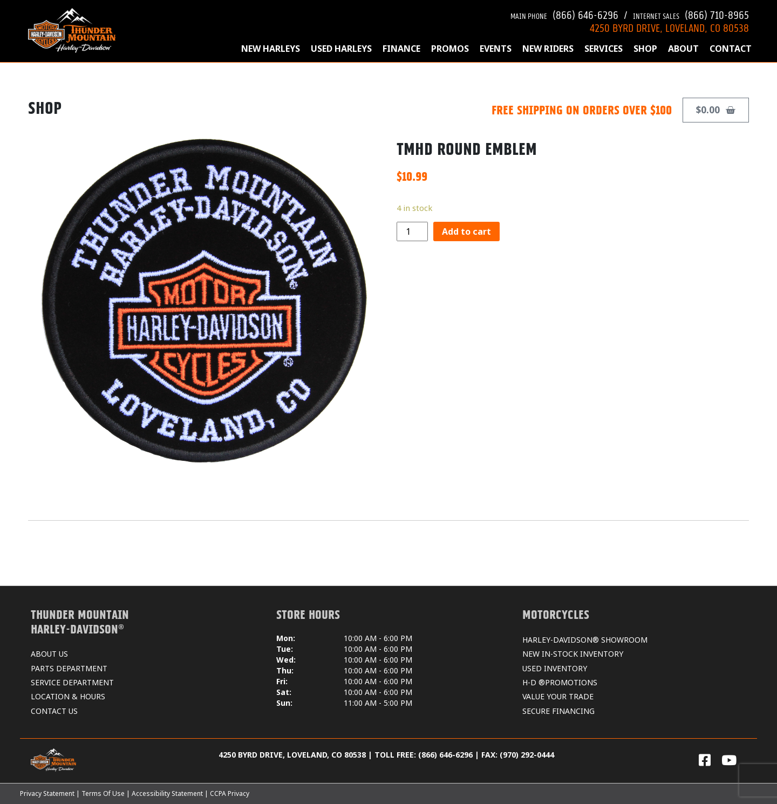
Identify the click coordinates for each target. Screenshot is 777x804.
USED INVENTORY (554, 668)
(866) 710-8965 (691, 14)
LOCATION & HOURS (68, 696)
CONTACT (731, 48)
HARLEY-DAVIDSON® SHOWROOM (585, 640)
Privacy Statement (47, 793)
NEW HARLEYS (270, 48)
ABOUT (683, 48)
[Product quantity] (412, 231)
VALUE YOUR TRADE (558, 696)
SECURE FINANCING (558, 711)
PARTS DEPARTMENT (69, 668)
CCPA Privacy (229, 793)
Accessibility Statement (167, 793)
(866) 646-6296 (564, 14)
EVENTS (496, 48)
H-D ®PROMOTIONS (559, 682)
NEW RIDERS (548, 48)
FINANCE (401, 48)
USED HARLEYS (341, 48)
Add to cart (466, 231)
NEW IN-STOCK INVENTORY (572, 654)
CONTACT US (54, 711)
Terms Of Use (103, 793)
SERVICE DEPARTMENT (72, 682)
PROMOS (450, 48)
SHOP (645, 48)
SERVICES (603, 48)
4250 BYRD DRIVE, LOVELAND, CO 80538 (669, 27)
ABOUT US (49, 654)
